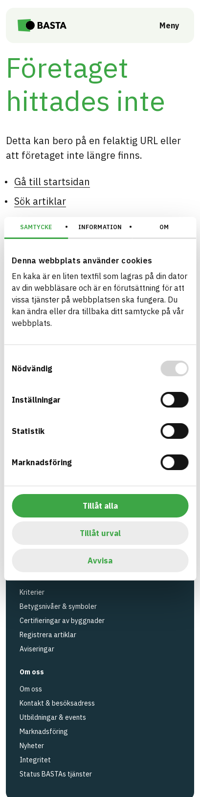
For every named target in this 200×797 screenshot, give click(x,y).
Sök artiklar (40, 201)
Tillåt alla (100, 506)
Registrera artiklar (48, 634)
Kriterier (32, 592)
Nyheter (32, 745)
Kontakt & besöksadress (57, 703)
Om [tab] (164, 227)
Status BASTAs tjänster (56, 774)
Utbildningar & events (53, 717)
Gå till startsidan (52, 181)
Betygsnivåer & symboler (58, 606)
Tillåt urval (100, 533)
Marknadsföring (44, 731)
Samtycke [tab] (36, 227)
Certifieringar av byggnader (62, 620)
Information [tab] (100, 227)
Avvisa (100, 560)
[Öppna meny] (162, 25)
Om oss (31, 689)
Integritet (35, 759)
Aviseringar (37, 649)
